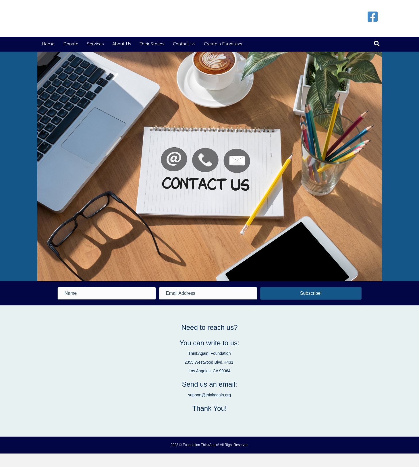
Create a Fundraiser (223, 57)
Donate (70, 57)
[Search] (377, 57)
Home (48, 57)
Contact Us (184, 57)
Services (95, 57)
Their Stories (152, 57)
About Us (121, 57)
